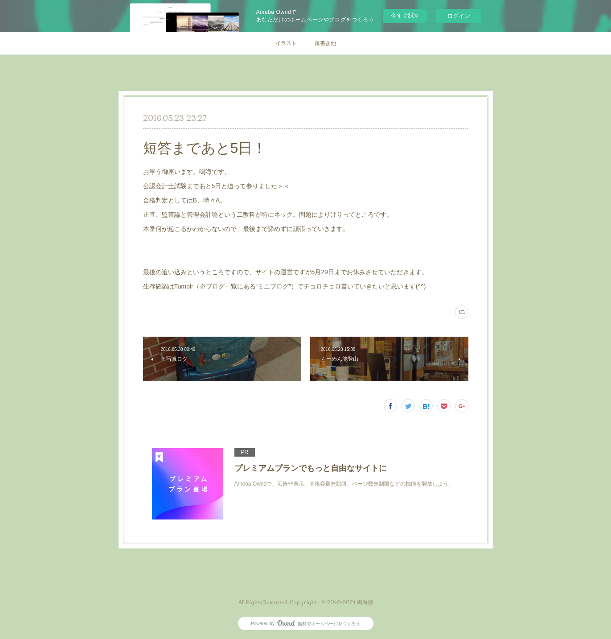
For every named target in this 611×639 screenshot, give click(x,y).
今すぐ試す (405, 15)
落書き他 (325, 43)
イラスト (286, 43)
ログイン (458, 15)
